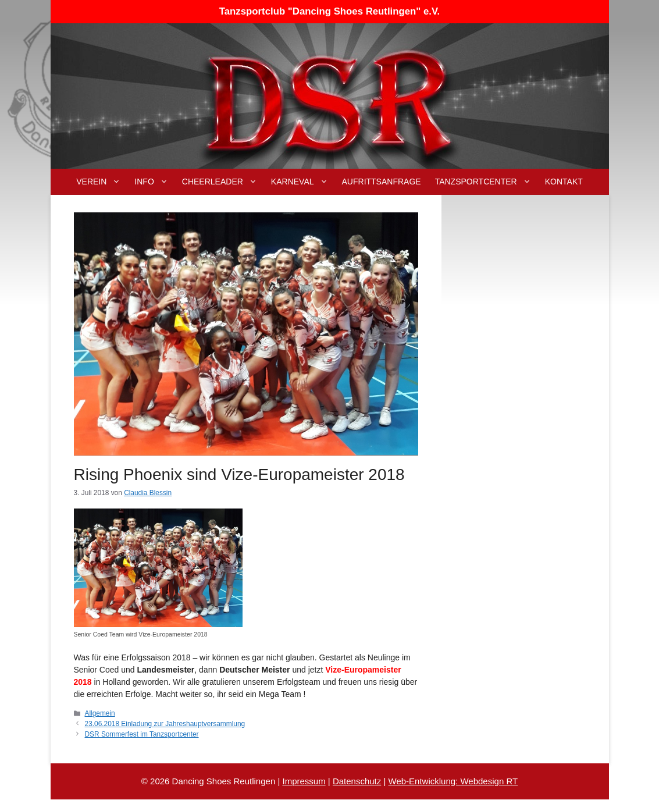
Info (154, 182)
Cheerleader (223, 182)
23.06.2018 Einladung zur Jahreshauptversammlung (165, 724)
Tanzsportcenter (486, 182)
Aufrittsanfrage (381, 181)
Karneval (303, 182)
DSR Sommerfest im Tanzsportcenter (142, 734)
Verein (101, 182)
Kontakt (564, 181)
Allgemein (100, 713)
